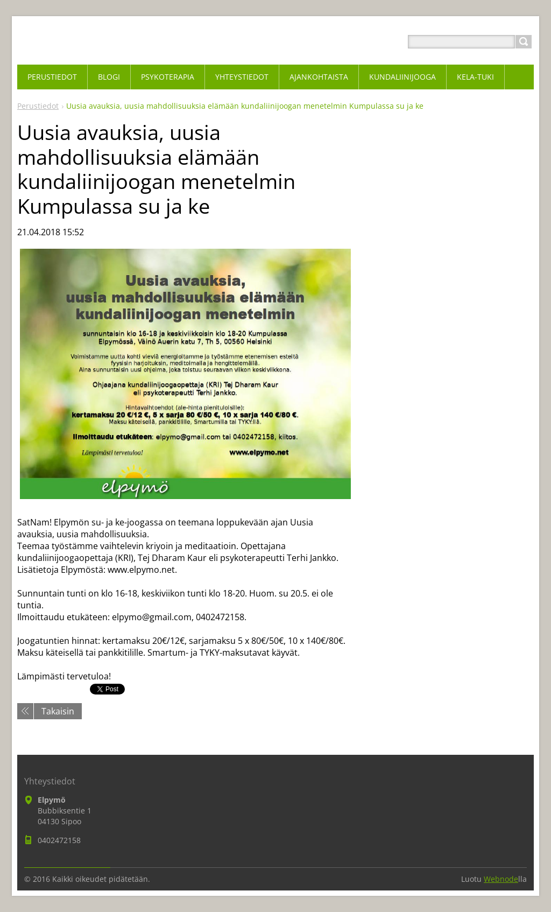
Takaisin (57, 711)
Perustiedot (38, 106)
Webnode (501, 879)
